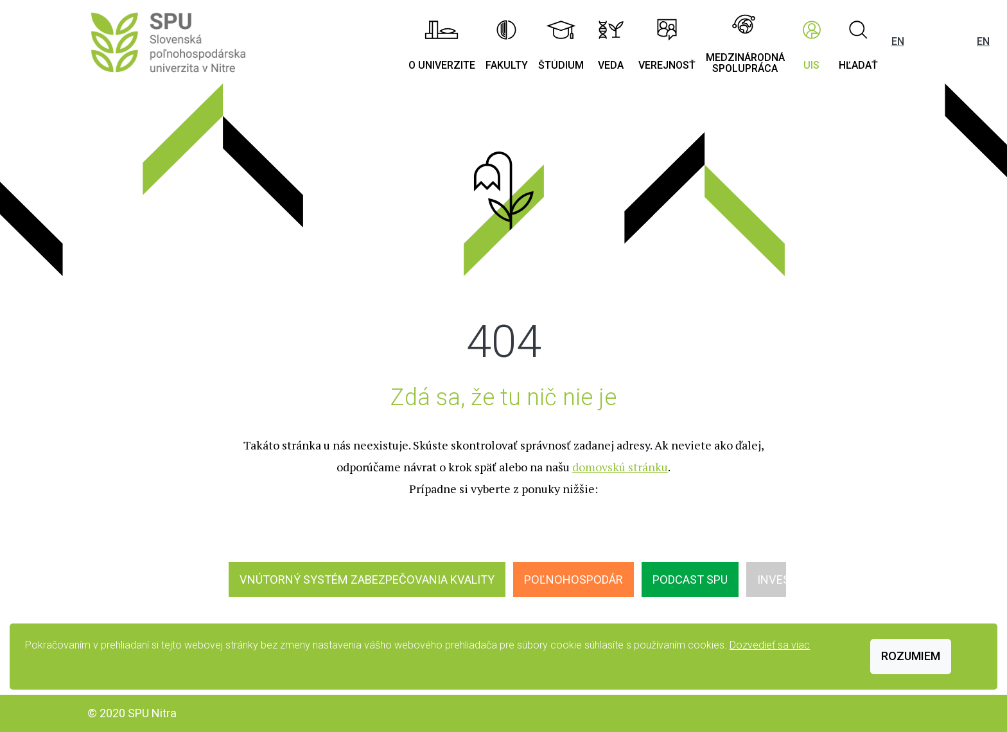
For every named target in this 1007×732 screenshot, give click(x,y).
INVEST (777, 579)
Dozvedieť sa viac (770, 645)
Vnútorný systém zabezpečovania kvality (367, 579)
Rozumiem (910, 656)
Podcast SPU (690, 579)
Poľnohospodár (573, 579)
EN (897, 41)
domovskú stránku (620, 467)
